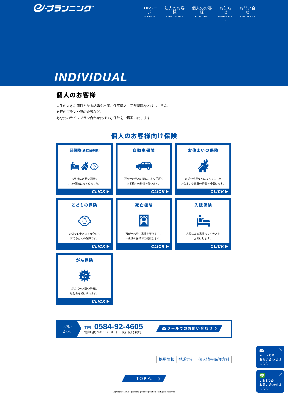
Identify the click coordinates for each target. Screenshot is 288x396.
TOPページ (149, 12)
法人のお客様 (175, 12)
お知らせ (225, 14)
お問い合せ (248, 12)
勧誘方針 (186, 359)
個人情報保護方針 (214, 359)
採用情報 (166, 359)
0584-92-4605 (118, 326)
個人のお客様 (202, 12)
